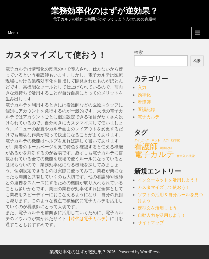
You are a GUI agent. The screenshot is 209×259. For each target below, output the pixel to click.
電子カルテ (148, 117)
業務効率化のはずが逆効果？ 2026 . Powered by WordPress (105, 252)
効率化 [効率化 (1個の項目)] (175, 140)
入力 (142, 87)
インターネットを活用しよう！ (168, 180)
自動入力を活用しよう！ (162, 215)
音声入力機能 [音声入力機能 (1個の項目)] (186, 156)
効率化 (144, 95)
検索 (138, 52)
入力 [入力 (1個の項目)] (166, 140)
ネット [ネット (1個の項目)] (155, 140)
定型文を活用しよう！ (159, 208)
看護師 (144, 102)
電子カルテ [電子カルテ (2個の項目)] (154, 154)
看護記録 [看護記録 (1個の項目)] (166, 148)
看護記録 (146, 109)
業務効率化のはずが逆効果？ (104, 11)
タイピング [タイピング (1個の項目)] (141, 140)
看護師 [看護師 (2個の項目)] (146, 146)
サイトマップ (151, 223)
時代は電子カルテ (88, 218)
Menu (13, 33)
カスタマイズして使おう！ (164, 187)
